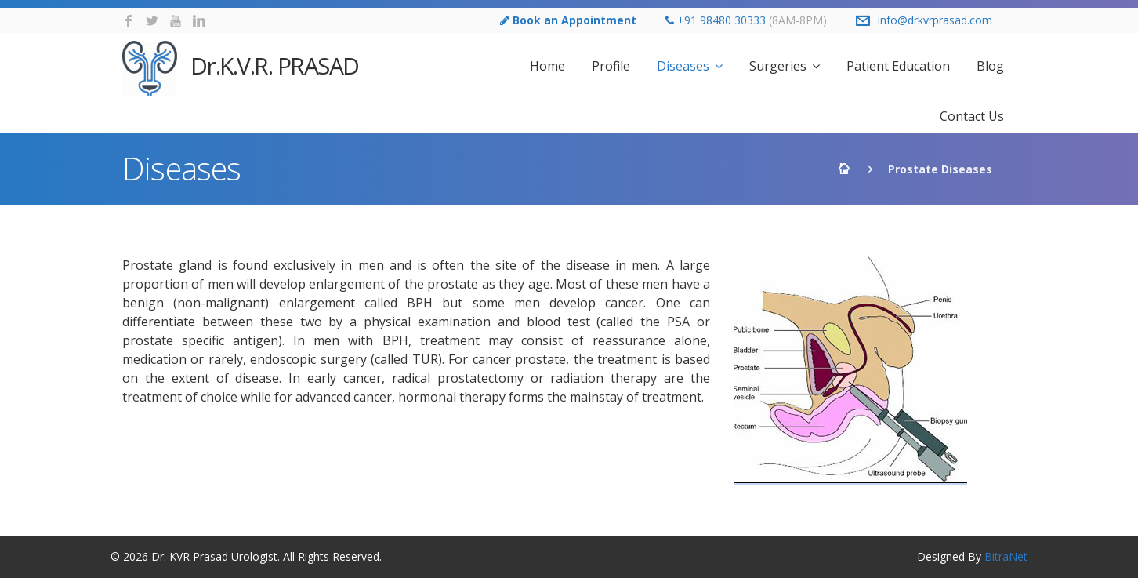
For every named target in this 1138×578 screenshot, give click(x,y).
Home (547, 66)
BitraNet (1005, 556)
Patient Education (898, 66)
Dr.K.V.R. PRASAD (240, 68)
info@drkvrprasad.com (935, 20)
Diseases (683, 66)
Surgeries (777, 66)
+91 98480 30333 (721, 20)
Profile (611, 66)
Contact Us (972, 116)
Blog (990, 66)
